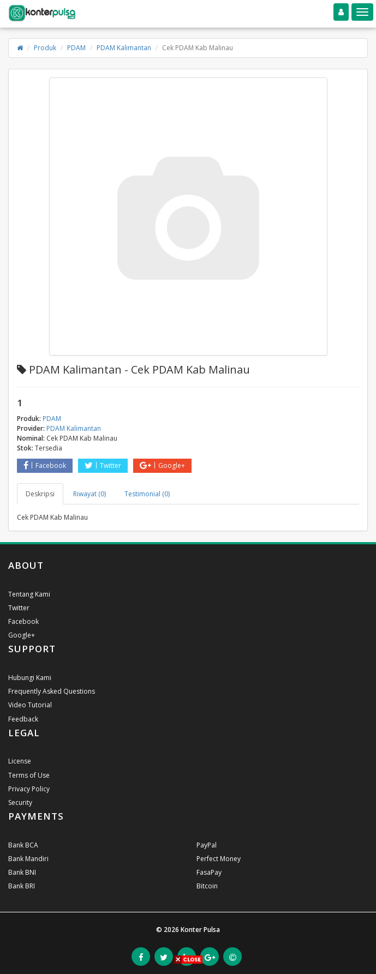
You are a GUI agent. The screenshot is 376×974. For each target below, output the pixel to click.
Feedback (23, 719)
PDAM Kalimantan (124, 47)
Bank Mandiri (28, 858)
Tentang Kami (29, 594)
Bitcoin (207, 886)
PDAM (76, 47)
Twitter (103, 465)
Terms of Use (29, 775)
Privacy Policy (29, 788)
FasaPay (209, 872)
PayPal (206, 845)
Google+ (162, 465)
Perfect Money (218, 858)
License (19, 761)
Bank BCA (23, 845)
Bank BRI (21, 886)
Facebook (44, 465)
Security (20, 802)
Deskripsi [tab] (40, 493)
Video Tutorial (30, 705)
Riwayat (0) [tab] (89, 493)
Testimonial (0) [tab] (147, 493)
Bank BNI (22, 872)
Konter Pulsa (200, 929)
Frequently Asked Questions (51, 691)
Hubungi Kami (29, 677)
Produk (45, 47)
